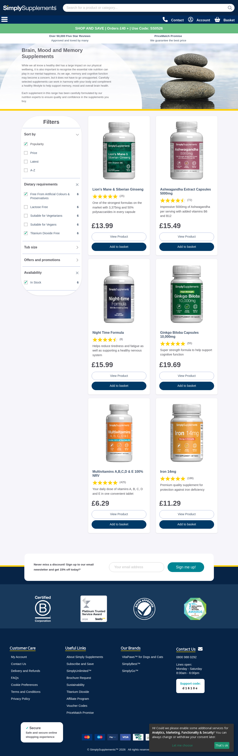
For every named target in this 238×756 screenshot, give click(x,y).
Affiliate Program (77, 697)
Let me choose (182, 745)
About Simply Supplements (84, 656)
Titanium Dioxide (77, 690)
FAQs (15, 676)
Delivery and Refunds (25, 670)
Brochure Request (78, 676)
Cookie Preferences (24, 683)
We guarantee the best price (168, 38)
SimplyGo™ (130, 670)
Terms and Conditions (25, 690)
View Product (119, 236)
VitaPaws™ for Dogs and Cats (142, 656)
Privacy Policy (20, 697)
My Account (19, 656)
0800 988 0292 (186, 656)
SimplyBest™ (131, 663)
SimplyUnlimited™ (78, 670)
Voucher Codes (76, 704)
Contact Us (18, 663)
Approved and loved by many (70, 38)
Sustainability (75, 683)
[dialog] (191, 738)
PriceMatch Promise (80, 711)
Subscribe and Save (80, 663)
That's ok (221, 745)
